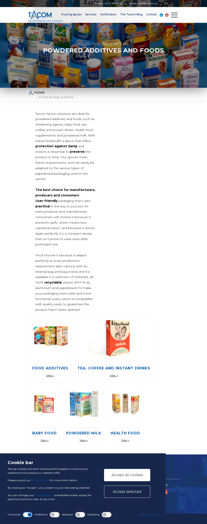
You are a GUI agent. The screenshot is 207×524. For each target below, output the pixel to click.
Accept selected (127, 492)
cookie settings (44, 495)
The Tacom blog (131, 14)
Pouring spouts (71, 14)
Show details (148, 514)
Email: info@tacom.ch (143, 3)
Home (37, 93)
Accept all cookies (127, 475)
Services (90, 14)
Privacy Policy (40, 480)
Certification (108, 14)
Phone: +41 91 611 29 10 (108, 3)
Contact (151, 14)
